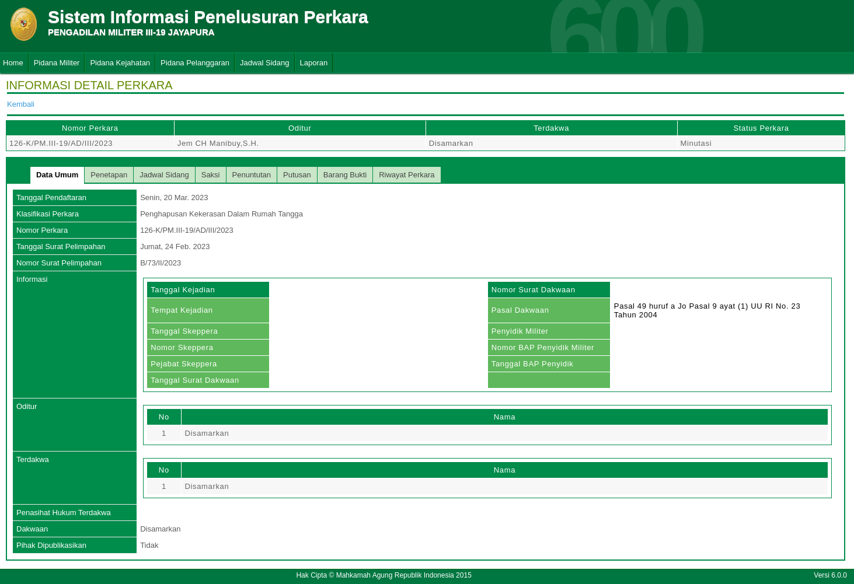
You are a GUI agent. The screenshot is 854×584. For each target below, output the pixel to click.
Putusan (297, 174)
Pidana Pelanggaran (195, 62)
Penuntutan (251, 174)
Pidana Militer (57, 62)
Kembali (20, 104)
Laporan (314, 62)
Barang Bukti (345, 174)
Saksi (210, 174)
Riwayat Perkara (406, 174)
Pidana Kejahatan (120, 62)
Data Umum (57, 174)
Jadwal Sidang (265, 62)
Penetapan (108, 174)
